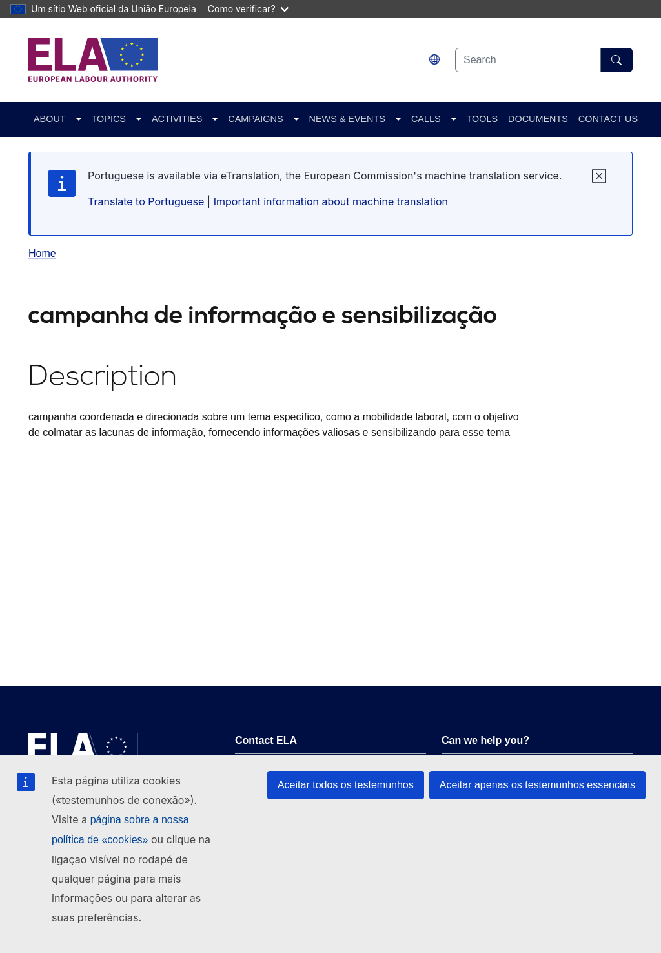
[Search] (617, 60)
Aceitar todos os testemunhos (346, 784)
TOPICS (109, 119)
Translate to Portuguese (146, 201)
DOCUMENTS (538, 119)
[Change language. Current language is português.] (434, 59)
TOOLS (482, 119)
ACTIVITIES (177, 119)
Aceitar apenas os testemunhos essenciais (537, 784)
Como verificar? (248, 8)
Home (42, 253)
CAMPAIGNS (255, 119)
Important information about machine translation (331, 201)
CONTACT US (608, 119)
